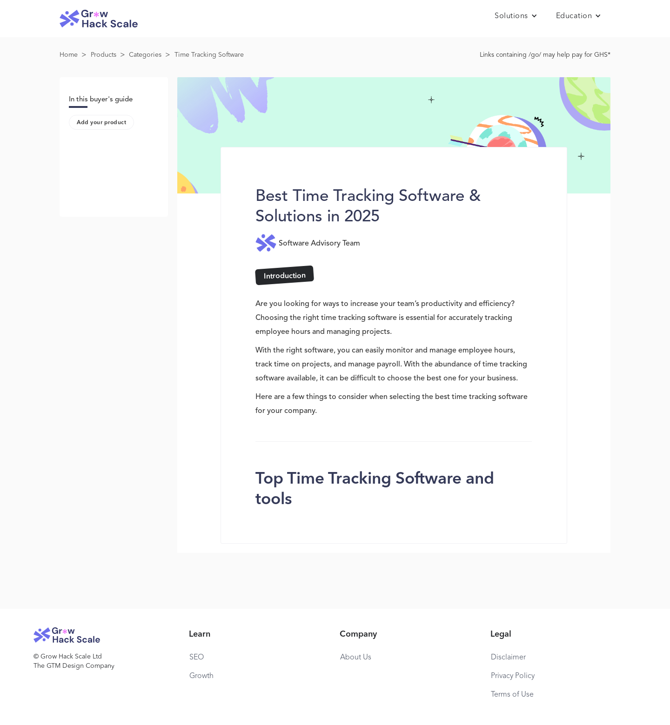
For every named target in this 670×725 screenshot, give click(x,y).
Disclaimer (508, 657)
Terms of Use (512, 694)
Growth (201, 676)
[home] (99, 19)
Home (69, 55)
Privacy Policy (513, 676)
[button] (516, 16)
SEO (196, 657)
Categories (145, 55)
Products (103, 55)
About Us (355, 657)
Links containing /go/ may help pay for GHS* (545, 55)
